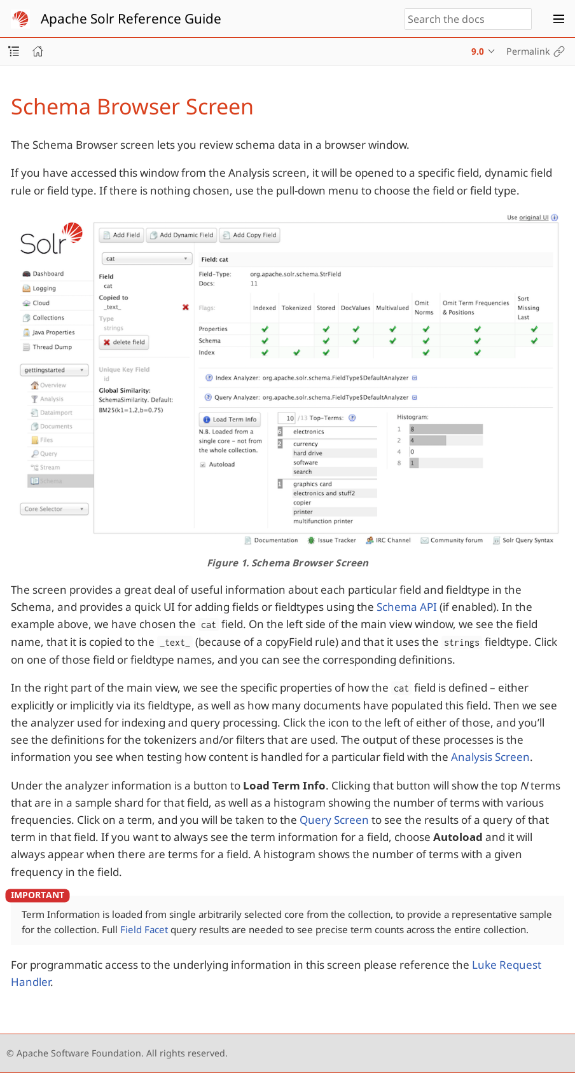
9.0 (477, 51)
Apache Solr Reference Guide (131, 18)
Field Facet (144, 929)
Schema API (407, 606)
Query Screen (334, 819)
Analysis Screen (490, 756)
